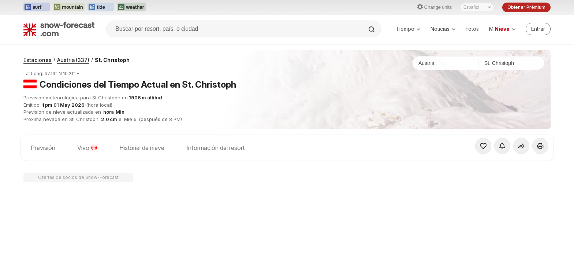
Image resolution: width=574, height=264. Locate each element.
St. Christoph (112, 60)
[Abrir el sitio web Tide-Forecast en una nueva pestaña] (100, 7)
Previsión (43, 147)
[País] (445, 63)
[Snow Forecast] (58, 29)
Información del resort (215, 147)
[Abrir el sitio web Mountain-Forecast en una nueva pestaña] (69, 7)
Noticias (442, 29)
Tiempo (408, 29)
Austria (73, 60)
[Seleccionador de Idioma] (477, 7)
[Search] (372, 29)
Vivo (87, 147)
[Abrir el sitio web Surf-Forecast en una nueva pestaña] (36, 7)
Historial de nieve (141, 147)
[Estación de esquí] (511, 63)
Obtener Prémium (526, 7)
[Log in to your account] (538, 29)
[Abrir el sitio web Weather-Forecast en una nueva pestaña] (131, 7)
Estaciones (37, 60)
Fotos (472, 29)
